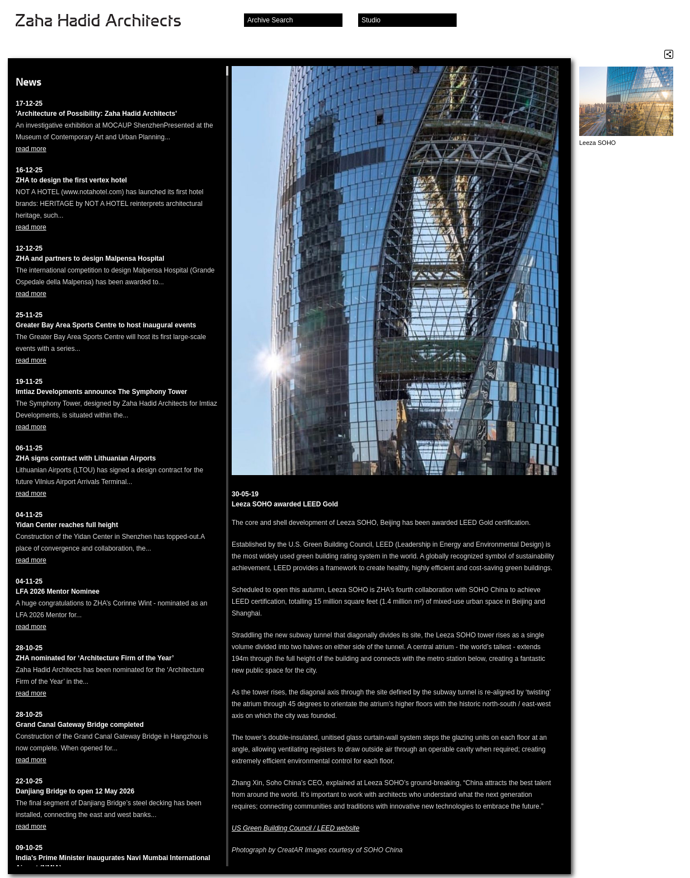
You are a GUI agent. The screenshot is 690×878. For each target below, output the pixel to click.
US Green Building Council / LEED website (295, 828)
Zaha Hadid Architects (107, 21)
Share (668, 54)
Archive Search (270, 20)
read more (31, 149)
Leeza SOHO (597, 142)
